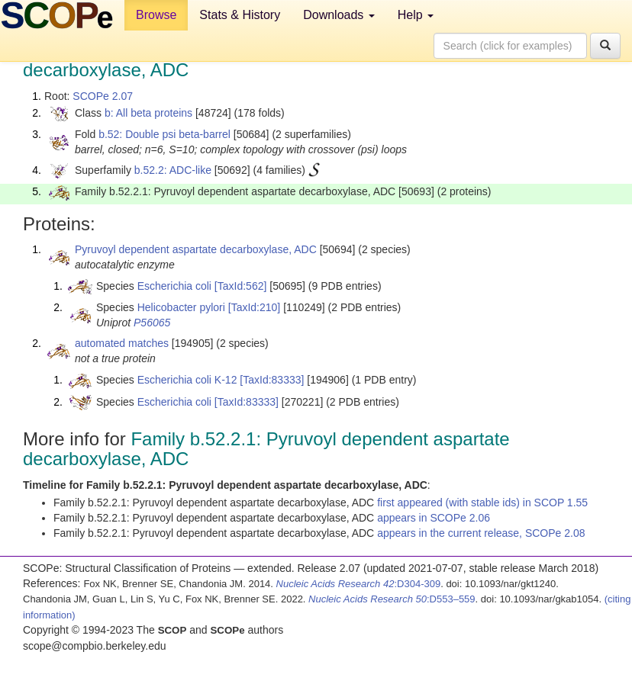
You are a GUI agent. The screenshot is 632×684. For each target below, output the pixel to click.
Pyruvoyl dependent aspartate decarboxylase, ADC (196, 249)
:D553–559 (392, 599)
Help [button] (416, 14)
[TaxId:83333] (272, 380)
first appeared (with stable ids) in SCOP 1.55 (482, 502)
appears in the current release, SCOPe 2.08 (481, 533)
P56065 (152, 322)
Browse (156, 14)
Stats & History (239, 14)
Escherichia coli (174, 286)
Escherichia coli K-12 (187, 380)
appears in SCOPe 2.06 (433, 518)
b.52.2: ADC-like (172, 170)
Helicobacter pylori (181, 307)
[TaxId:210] (254, 307)
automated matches (122, 343)
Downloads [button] (339, 14)
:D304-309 (358, 583)
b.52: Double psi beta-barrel (164, 134)
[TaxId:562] (240, 286)
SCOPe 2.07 (103, 96)
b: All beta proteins (148, 113)
